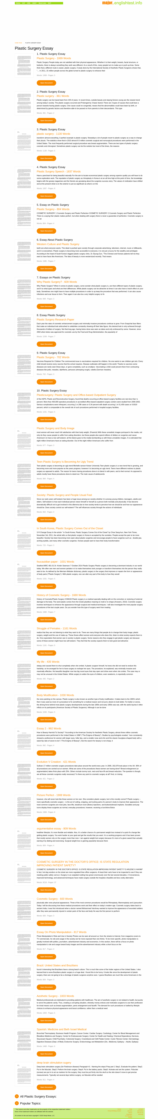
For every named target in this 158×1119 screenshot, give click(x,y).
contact (140, 1109)
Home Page (18, 43)
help (130, 1109)
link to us (140, 1112)
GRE (28, 3)
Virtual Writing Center (114, 1111)
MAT (49, 3)
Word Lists (42, 3)
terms (130, 1112)
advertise (140, 1111)
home (119, 1109)
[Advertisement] (79, 21)
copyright (129, 1114)
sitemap (140, 1114)
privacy (130, 1111)
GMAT (34, 3)
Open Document (46, 83)
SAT (23, 3)
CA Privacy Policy (128, 1116)
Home (18, 3)
